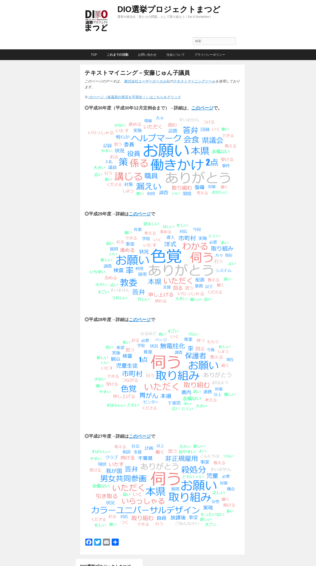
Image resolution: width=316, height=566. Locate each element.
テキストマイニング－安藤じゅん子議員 (137, 73)
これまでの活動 (117, 54)
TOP (94, 54)
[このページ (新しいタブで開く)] (202, 107)
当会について (175, 54)
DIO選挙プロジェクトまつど (168, 9)
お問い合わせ (147, 54)
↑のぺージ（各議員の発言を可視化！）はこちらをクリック (134, 97)
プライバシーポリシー (209, 54)
